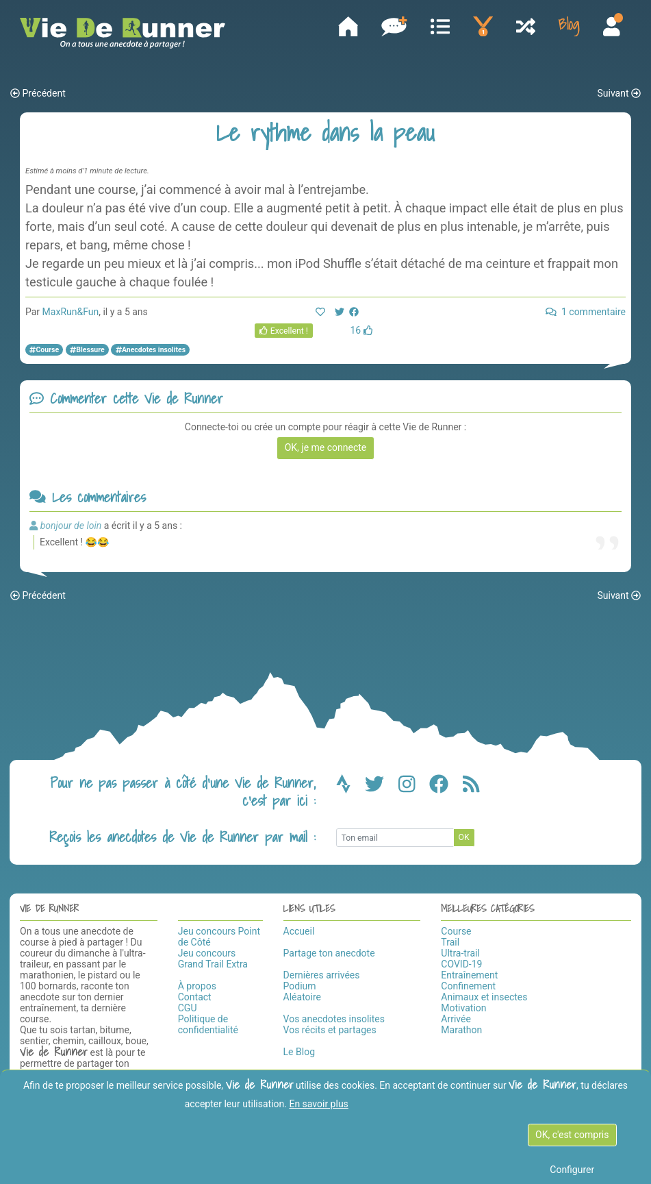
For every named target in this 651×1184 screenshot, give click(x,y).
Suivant (619, 93)
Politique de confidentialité (208, 1024)
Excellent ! (283, 331)
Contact (195, 996)
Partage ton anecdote (329, 953)
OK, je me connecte (326, 448)
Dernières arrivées (321, 975)
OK (464, 838)
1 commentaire (586, 312)
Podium (299, 986)
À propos (197, 986)
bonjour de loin (71, 525)
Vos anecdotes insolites (334, 1018)
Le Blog (299, 1051)
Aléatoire (302, 996)
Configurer (572, 1169)
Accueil (299, 931)
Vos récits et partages (329, 1029)
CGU (187, 1007)
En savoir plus (318, 1103)
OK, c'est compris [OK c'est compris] (572, 1134)
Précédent (38, 93)
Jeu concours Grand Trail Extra (213, 959)
